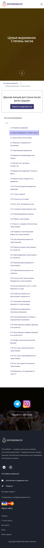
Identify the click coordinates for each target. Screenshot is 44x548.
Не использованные (10, 83)
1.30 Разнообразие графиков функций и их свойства (24, 326)
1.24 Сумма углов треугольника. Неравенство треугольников (22, 279)
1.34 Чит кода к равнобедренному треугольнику (23, 357)
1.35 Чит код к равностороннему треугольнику (22, 365)
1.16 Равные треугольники (19, 219)
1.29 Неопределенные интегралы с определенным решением (23, 318)
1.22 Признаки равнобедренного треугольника (22, 264)
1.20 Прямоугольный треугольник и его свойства (23, 248)
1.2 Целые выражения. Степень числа (24, 133)
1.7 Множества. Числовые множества (19, 164)
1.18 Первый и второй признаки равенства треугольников (21, 233)
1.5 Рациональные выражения (21, 150)
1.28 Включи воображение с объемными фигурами (20, 310)
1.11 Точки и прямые (17, 194)
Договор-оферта (8, 492)
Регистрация (6, 534)
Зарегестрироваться (22, 106)
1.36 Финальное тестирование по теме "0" (22, 372)
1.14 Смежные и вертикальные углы (23, 209)
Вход (3, 530)
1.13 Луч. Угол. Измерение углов (22, 204)
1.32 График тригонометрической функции (22, 341)
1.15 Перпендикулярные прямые (22, 214)
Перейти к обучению (22, 414)
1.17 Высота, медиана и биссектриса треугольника (23, 225)
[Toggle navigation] (41, 4)
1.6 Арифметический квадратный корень (22, 156)
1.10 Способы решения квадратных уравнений (23, 187)
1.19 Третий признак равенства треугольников (21, 241)
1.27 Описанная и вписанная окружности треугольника (20, 303)
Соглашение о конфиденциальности (16, 497)
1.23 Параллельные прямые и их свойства (21, 272)
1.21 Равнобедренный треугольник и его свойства (23, 256)
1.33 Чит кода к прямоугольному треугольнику (22, 349)
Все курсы (5, 525)
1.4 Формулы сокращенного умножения (20, 144)
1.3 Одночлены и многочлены (21, 138)
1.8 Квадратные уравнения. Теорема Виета (23, 172)
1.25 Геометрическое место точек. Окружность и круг (23, 287)
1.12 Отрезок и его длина (19, 199)
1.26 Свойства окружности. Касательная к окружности (20, 295)
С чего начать (7, 521)
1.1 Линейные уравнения (19, 128)
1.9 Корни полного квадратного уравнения (22, 180)
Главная (4, 516)
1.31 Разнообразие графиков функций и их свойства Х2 (24, 334)
